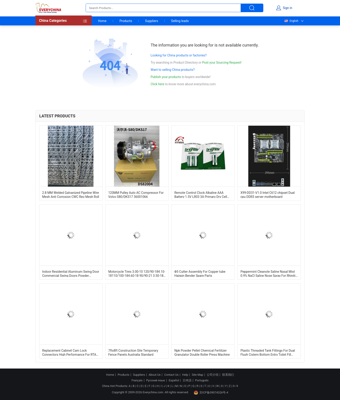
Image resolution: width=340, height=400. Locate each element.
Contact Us (171, 374)
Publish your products (166, 77)
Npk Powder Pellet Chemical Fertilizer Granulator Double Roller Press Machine (202, 352)
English (291, 20)
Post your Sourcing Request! (221, 62)
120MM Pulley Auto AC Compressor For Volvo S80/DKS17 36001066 (136, 194)
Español (174, 380)
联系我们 (228, 374)
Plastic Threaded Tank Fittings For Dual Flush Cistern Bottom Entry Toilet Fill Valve (267, 352)
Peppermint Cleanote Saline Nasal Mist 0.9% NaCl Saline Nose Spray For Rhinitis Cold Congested (268, 273)
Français (136, 380)
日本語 (187, 380)
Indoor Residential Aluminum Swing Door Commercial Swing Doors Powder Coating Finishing (70, 273)
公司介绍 (212, 374)
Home (102, 21)
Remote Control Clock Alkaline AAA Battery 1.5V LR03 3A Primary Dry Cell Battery (200, 194)
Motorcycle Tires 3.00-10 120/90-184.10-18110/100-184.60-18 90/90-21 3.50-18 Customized (136, 273)
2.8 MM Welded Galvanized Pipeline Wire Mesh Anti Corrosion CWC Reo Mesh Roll (70, 194)
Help (185, 374)
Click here (157, 84)
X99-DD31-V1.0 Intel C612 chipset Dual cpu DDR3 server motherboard (267, 194)
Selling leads (180, 21)
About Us (155, 374)
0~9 (235, 386)
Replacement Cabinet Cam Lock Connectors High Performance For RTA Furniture (69, 352)
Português (202, 380)
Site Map (197, 374)
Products (126, 21)
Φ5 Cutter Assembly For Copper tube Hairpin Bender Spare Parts (199, 273)
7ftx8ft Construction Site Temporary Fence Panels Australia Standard (133, 352)
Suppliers (151, 21)
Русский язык (155, 380)
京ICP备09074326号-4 (211, 393)
